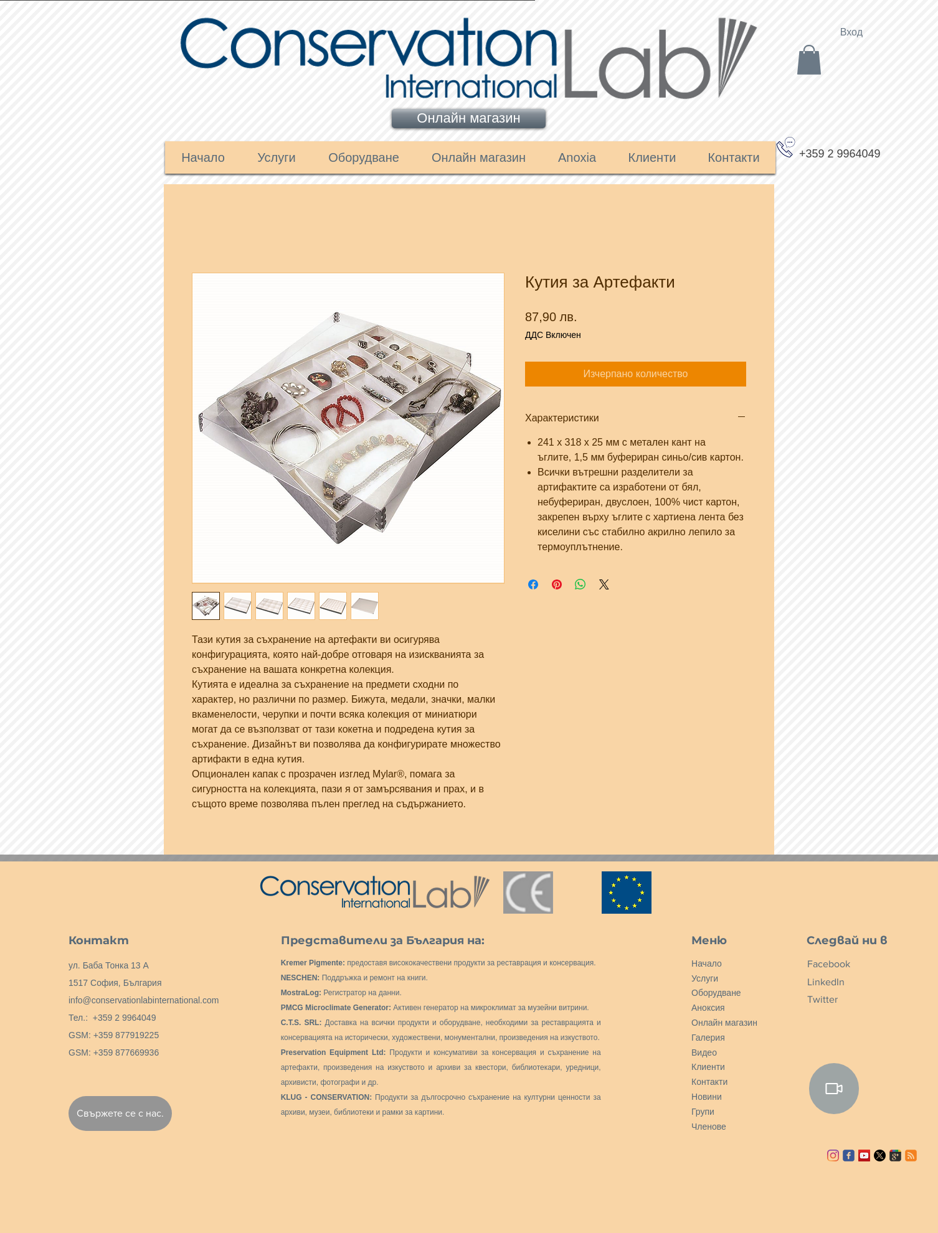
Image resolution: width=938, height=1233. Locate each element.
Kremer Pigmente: (313, 963)
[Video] (834, 1088)
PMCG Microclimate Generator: (336, 1007)
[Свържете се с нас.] (120, 1113)
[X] (880, 1155)
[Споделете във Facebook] (533, 584)
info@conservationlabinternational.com (144, 1000)
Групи (702, 1112)
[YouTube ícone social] (864, 1155)
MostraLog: (301, 992)
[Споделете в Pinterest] (556, 584)
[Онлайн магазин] (469, 118)
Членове (708, 1127)
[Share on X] (604, 584)
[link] (809, 60)
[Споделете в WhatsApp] (580, 584)
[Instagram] (833, 1155)
